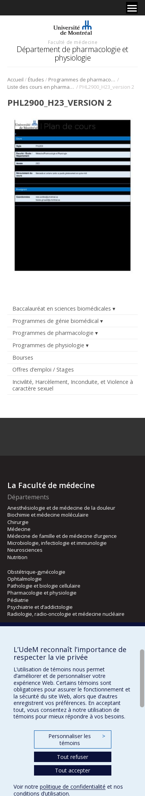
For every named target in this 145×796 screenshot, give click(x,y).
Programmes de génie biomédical (55, 320)
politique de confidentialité (73, 786)
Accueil (15, 79)
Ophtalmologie (24, 578)
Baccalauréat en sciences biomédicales (61, 308)
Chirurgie (18, 522)
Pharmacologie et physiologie (42, 592)
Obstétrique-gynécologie (36, 571)
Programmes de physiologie (48, 345)
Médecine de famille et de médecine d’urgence (62, 535)
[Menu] (132, 8)
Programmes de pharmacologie (82, 79)
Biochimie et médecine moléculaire (48, 514)
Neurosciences (25, 549)
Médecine (19, 529)
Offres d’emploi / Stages (43, 369)
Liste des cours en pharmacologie (41, 86)
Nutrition (17, 557)
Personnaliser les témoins (76, 739)
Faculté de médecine (72, 42)
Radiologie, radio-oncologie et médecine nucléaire (66, 613)
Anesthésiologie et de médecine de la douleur (61, 507)
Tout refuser (72, 757)
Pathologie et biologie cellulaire (43, 585)
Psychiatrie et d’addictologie (40, 606)
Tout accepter (72, 770)
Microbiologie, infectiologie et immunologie (57, 542)
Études (36, 79)
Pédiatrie (18, 600)
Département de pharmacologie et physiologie (72, 53)
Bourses (22, 357)
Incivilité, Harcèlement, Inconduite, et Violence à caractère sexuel (72, 385)
